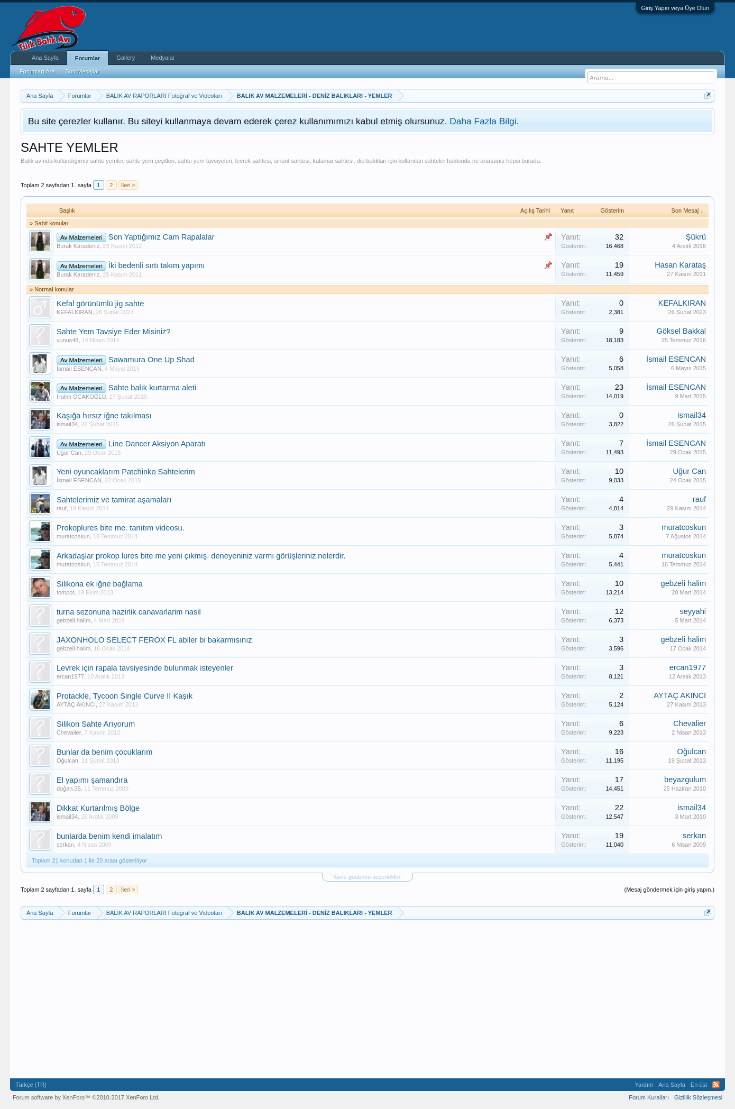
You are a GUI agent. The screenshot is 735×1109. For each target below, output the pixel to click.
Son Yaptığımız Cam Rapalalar (161, 237)
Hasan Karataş (680, 265)
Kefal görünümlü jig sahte (100, 303)
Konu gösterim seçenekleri (367, 877)
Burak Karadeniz (78, 246)
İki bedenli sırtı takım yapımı (156, 265)
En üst (699, 1084)
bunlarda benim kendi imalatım (109, 836)
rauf (62, 508)
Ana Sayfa (45, 57)
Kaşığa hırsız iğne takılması (104, 415)
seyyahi (692, 611)
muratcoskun (73, 536)
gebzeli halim (683, 583)
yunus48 (68, 340)
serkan (65, 844)
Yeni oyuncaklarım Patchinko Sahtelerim (126, 472)
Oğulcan (67, 760)
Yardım (644, 1084)
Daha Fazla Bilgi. (484, 121)
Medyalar (162, 57)
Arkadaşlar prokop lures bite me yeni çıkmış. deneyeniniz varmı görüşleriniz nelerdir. (201, 556)
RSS (716, 1084)
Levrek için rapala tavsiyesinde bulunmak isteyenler (145, 668)
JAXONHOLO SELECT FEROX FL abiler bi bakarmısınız (154, 640)
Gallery (125, 57)
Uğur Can (69, 453)
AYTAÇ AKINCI (76, 704)
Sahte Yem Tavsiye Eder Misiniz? (114, 331)
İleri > (128, 185)
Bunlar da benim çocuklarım (105, 752)
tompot (66, 592)
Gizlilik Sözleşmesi (698, 1097)
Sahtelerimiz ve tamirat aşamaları (114, 500)
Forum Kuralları (649, 1097)
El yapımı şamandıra (92, 780)
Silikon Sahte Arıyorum (96, 724)
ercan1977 (70, 676)
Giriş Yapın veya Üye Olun (675, 8)
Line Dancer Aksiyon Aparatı (157, 443)
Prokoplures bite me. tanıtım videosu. (121, 528)
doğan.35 (69, 788)
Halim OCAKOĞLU (81, 396)
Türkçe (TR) (31, 1084)
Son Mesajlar (82, 71)
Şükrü (696, 237)
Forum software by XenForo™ (86, 1097)
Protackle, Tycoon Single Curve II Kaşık (124, 696)
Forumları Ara (37, 71)
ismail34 (67, 424)
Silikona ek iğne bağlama (100, 584)
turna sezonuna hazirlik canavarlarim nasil (129, 612)
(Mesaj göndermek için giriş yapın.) (669, 889)
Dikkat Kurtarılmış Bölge (98, 808)
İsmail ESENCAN (79, 368)
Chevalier (69, 732)
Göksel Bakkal (681, 331)
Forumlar (87, 58)
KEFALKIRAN (75, 312)
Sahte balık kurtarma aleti (152, 387)
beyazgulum (685, 779)
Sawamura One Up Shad (151, 359)
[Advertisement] (213, 168)
